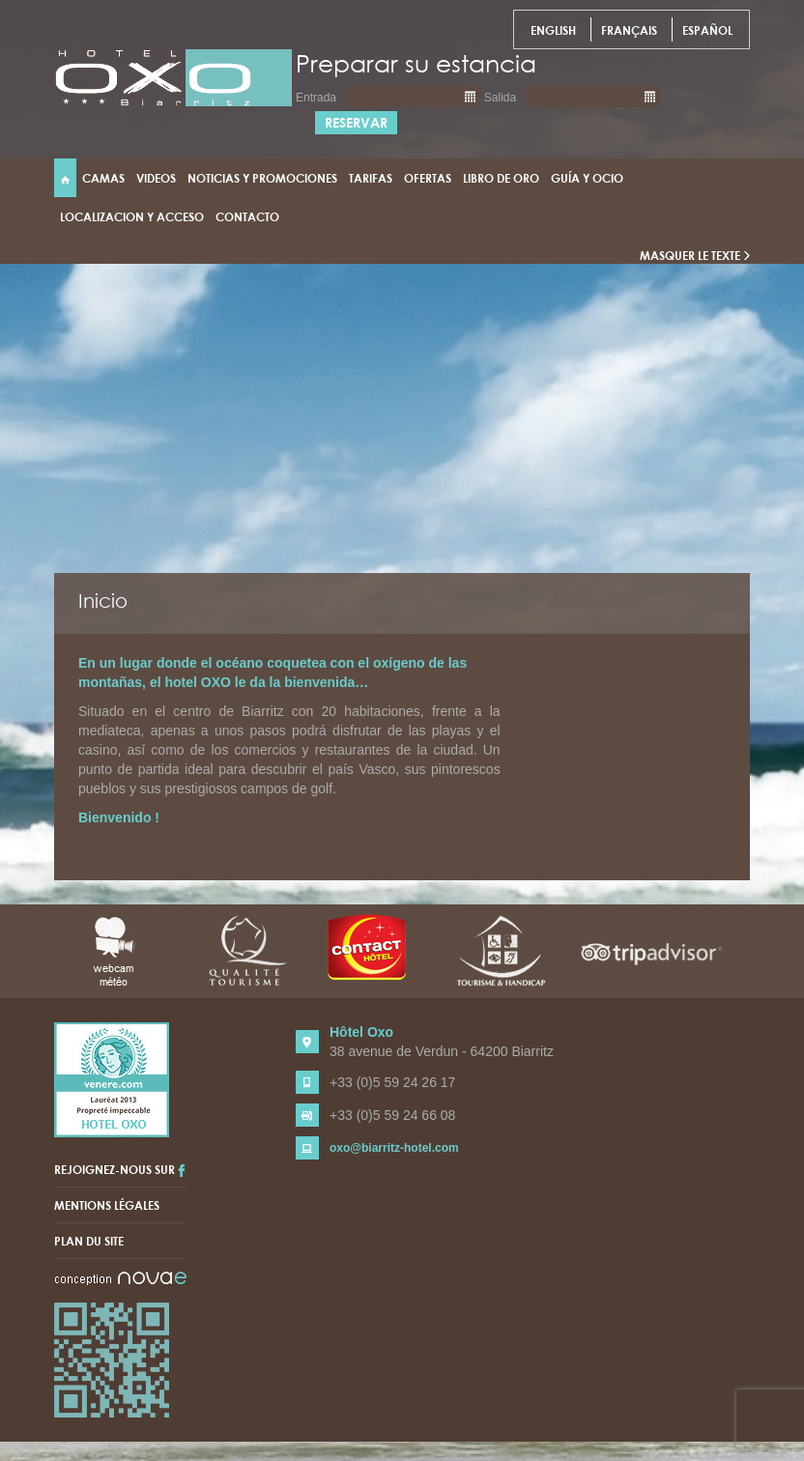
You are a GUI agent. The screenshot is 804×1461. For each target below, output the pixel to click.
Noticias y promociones (262, 178)
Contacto (247, 216)
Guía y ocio (587, 178)
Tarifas (370, 178)
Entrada (316, 97)
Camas (103, 178)
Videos (156, 178)
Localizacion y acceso (132, 216)
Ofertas (427, 178)
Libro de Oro (501, 178)
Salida (500, 97)
